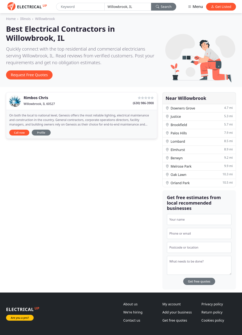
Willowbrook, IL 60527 (39, 104)
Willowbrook (45, 18)
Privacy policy (212, 304)
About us (130, 304)
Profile (41, 132)
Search (164, 6)
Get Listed (221, 6)
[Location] (127, 7)
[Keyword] (80, 7)
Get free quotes (199, 281)
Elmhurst (199, 149)
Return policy (211, 312)
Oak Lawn (199, 174)
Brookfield (199, 124)
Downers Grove (199, 108)
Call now (19, 132)
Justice (199, 116)
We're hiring (133, 312)
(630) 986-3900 (143, 103)
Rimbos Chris (36, 97)
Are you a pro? (20, 318)
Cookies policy (212, 320)
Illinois (25, 18)
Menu (195, 6)
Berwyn (199, 158)
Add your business (177, 312)
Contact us (131, 320)
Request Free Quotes (29, 74)
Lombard (199, 141)
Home (11, 18)
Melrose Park (199, 166)
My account (171, 304)
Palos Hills (199, 133)
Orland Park (199, 182)
